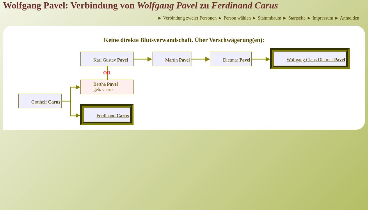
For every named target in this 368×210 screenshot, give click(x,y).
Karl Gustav (110, 59)
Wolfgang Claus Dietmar (316, 59)
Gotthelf (45, 101)
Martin (177, 59)
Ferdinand (113, 115)
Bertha (105, 84)
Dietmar (236, 59)
